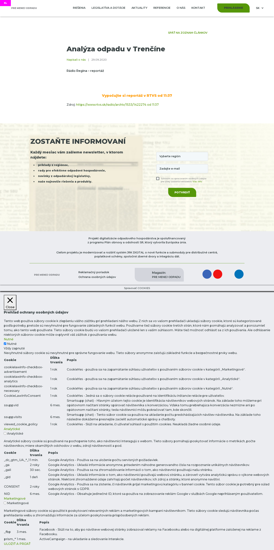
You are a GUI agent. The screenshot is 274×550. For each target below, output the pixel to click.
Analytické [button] (12, 429)
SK (258, 8)
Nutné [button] (8, 339)
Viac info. (197, 181)
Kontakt (198, 8)
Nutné (12, 344)
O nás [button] (181, 8)
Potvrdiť (182, 192)
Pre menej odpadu (46, 274)
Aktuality (139, 8)
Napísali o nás (76, 59)
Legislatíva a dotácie (108, 8)
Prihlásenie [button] (233, 8)
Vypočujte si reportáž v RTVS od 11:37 (137, 96)
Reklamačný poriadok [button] (93, 272)
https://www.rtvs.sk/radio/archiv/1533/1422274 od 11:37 (117, 104)
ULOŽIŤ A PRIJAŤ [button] (17, 544)
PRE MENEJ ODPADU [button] (166, 275)
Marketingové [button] (14, 498)
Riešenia (79, 8)
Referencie (161, 8)
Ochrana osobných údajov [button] (97, 277)
